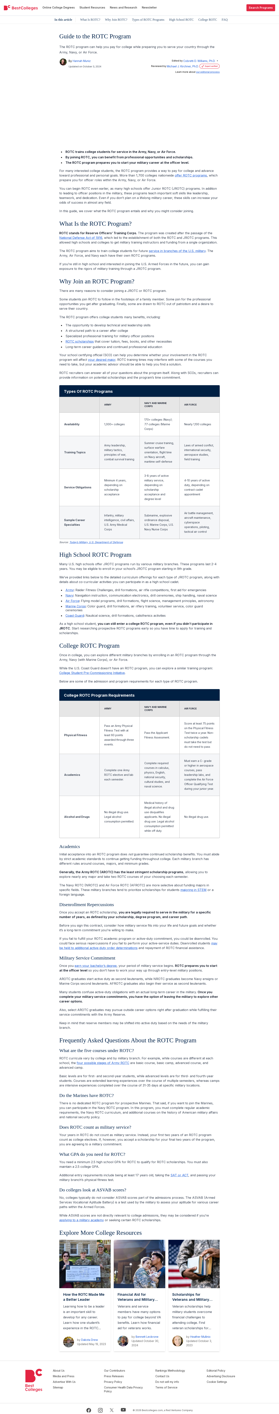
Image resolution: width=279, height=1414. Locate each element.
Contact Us (174, 1375)
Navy (69, 595)
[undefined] (21, 7)
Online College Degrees (58, 7)
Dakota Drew (89, 1339)
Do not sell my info (178, 1380)
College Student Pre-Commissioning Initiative (92, 673)
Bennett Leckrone (147, 1336)
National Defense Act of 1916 (80, 238)
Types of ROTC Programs (148, 19)
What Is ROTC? (90, 19)
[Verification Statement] (209, 66)
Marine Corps (75, 606)
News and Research (123, 7)
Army (69, 590)
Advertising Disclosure (226, 1375)
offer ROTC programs (191, 175)
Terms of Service (178, 1385)
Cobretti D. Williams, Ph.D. (199, 61)
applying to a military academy (81, 1220)
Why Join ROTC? (116, 19)
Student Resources (92, 7)
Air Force (72, 601)
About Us (81, 1370)
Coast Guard (74, 615)
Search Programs (261, 7)
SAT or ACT (179, 1175)
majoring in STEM (193, 890)
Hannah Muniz (82, 61)
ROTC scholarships (79, 341)
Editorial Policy (221, 1370)
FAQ (225, 19)
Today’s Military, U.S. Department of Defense (96, 542)
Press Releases (131, 1375)
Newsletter (149, 7)
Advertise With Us (86, 1380)
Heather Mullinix (200, 1336)
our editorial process (208, 71)
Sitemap (80, 1385)
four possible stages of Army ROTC (103, 1063)
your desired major (101, 360)
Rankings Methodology (181, 1370)
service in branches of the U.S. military (177, 251)
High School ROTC (181, 19)
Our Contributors (131, 1370)
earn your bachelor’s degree (96, 966)
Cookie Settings (222, 1380)
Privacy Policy (130, 1380)
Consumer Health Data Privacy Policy (135, 1387)
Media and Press (86, 1375)
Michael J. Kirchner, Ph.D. (183, 66)
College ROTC (207, 19)
